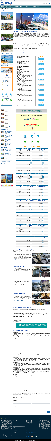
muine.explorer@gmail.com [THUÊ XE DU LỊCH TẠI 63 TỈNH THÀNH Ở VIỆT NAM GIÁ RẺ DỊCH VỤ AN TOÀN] (6, 85)
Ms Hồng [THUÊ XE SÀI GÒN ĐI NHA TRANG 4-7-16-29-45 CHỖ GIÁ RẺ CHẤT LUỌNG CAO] (25, 137)
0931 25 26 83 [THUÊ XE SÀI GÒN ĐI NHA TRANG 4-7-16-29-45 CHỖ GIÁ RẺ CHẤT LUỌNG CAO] (29, 119)
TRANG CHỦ (3, 6)
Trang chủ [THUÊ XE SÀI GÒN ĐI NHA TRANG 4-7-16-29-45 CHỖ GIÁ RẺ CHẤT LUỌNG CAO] (2, 8)
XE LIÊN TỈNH (28, 6)
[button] (49, 0)
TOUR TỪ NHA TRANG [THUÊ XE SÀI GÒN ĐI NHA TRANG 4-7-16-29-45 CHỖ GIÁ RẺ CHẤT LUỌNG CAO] (4, 129)
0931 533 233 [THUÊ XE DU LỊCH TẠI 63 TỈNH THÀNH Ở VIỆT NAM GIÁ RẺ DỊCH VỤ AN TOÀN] (5, 79)
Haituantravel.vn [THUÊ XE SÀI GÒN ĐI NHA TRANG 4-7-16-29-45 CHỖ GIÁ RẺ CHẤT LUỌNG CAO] (3, 163)
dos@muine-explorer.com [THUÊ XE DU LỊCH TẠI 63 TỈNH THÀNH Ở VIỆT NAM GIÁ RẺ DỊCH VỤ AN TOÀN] (6, 89)
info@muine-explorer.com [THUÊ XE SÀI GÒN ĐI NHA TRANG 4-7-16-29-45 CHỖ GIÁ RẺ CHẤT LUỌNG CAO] (17, 0)
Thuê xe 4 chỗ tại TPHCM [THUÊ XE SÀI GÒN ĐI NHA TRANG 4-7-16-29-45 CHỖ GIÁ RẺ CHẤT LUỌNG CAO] (17, 259)
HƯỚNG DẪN (34, 6)
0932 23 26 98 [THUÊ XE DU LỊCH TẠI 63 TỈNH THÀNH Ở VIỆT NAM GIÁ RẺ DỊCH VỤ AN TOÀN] (5, 80)
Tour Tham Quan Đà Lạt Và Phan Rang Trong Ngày (8, 158)
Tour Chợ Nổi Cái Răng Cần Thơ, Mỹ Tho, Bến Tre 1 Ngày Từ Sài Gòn (7, 31)
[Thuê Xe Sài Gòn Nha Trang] (6, 3)
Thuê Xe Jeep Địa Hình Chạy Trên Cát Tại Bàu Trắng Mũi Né (8, 122)
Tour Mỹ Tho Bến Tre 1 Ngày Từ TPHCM (6, 53)
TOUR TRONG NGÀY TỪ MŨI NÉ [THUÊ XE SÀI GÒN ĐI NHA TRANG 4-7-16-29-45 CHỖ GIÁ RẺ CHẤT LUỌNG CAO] (6, 107)
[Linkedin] (20, 397)
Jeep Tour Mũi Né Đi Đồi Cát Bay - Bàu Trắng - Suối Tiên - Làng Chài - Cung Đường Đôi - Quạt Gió (8, 110)
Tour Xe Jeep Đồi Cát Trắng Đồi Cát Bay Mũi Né (8, 114)
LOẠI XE (20, 6)
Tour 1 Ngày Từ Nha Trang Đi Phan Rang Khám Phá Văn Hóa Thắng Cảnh (8, 136)
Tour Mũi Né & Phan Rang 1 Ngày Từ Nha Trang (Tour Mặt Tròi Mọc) (8, 132)
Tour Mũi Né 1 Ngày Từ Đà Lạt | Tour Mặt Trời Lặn (8, 150)
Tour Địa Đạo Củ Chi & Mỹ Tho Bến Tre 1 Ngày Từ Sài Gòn (6, 43)
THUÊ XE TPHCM (8, 6)
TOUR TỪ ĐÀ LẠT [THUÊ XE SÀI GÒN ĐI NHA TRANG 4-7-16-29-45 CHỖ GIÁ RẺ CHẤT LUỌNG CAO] (4, 147)
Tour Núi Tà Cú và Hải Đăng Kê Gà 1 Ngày (8, 126)
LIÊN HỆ (38, 6)
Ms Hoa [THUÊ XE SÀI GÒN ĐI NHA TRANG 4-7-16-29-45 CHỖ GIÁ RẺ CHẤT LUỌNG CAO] (32, 137)
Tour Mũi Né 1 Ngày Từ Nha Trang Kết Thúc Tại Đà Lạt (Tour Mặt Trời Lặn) (8, 144)
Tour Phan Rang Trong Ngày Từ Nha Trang (8, 140)
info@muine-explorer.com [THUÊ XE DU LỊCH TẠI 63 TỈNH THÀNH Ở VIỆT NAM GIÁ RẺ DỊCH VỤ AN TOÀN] (6, 84)
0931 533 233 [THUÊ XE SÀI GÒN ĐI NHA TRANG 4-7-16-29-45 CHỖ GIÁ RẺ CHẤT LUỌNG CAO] (11, 0)
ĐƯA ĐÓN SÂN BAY (15, 6)
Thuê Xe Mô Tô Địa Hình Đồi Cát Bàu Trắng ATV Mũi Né (8, 118)
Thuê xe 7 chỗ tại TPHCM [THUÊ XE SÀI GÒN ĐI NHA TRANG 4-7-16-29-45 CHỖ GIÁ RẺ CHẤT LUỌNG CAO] (17, 273)
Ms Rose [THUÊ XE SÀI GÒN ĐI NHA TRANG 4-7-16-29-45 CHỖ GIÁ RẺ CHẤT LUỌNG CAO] (38, 137)
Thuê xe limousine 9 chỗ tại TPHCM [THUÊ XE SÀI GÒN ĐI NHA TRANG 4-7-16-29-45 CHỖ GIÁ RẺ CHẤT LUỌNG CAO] (18, 300)
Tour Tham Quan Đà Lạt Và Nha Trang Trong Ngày (8, 154)
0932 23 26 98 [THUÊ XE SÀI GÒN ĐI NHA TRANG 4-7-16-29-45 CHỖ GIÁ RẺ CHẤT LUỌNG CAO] (6, 0)
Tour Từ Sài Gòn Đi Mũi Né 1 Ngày (7, 63)
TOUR (24, 6)
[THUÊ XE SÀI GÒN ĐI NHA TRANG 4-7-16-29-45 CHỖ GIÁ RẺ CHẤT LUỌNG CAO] (41, 64)
